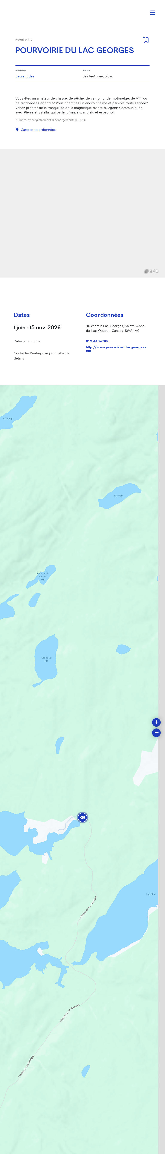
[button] (82, 817)
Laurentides (24, 76)
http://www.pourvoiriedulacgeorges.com (116, 348)
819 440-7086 (97, 341)
